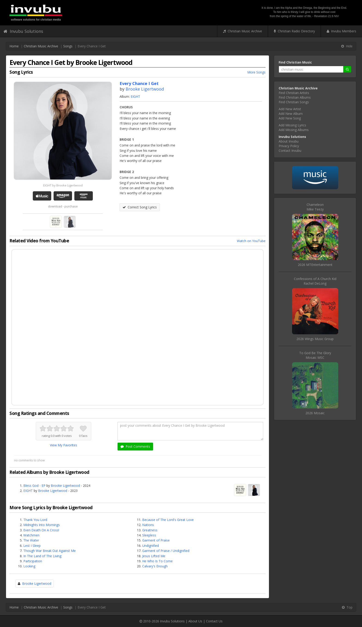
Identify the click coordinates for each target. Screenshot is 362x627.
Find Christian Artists (294, 93)
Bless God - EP (34, 485)
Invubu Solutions (23, 31)
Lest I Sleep (32, 545)
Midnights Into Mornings (41, 525)
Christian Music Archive (242, 31)
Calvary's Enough (155, 566)
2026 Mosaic (315, 413)
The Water (31, 540)
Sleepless (149, 535)
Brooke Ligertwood (145, 89)
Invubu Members (341, 31)
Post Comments (135, 446)
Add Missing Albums (294, 130)
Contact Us (214, 621)
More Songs (256, 72)
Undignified (150, 545)
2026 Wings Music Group (315, 339)
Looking (29, 566)
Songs (67, 46)
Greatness (149, 530)
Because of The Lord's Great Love (168, 519)
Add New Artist (290, 109)
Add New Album (291, 113)
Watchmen (31, 535)
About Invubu (289, 141)
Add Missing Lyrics (292, 125)
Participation (32, 561)
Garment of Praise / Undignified (165, 550)
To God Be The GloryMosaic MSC (315, 355)
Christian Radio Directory (294, 31)
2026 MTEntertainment (315, 264)
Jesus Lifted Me (153, 556)
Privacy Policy (289, 146)
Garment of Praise (156, 540)
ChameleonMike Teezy (315, 206)
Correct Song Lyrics (140, 207)
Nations (148, 525)
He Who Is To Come (157, 561)
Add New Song (290, 118)
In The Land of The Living (42, 556)
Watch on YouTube (251, 241)
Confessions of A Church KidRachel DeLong (315, 281)
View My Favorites (63, 445)
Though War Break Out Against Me (49, 550)
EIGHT (135, 96)
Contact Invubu (290, 150)
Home (14, 46)
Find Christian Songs (294, 102)
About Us (195, 621)
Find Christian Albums (295, 97)
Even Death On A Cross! (41, 530)
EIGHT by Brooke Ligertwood (63, 185)
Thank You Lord (35, 519)
